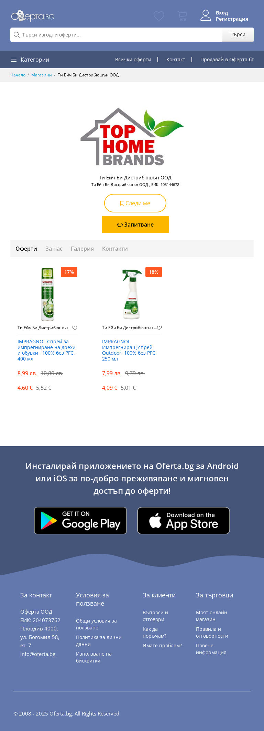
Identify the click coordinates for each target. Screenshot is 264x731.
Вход (222, 13)
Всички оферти (133, 59)
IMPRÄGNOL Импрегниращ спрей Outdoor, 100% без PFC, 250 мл (129, 350)
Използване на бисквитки (94, 657)
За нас (54, 248)
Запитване (135, 224)
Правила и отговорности (212, 632)
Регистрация (232, 19)
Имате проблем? (162, 645)
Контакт (175, 59)
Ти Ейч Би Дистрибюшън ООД (45, 327)
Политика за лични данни (99, 640)
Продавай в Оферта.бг (227, 59)
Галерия (82, 248)
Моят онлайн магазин (211, 616)
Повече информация (211, 649)
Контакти (115, 248)
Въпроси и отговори (155, 616)
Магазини (41, 75)
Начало (17, 75)
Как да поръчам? (154, 632)
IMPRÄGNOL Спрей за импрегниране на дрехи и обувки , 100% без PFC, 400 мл (47, 350)
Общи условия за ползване (96, 624)
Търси (238, 34)
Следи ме (135, 203)
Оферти (26, 248)
